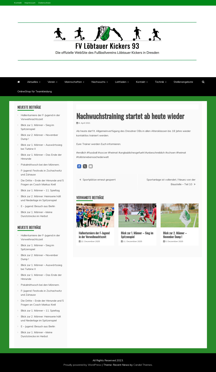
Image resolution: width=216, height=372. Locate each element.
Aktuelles (32, 81)
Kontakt (18, 2)
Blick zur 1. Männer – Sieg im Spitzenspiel (137, 235)
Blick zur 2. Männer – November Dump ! (175, 235)
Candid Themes (142, 364)
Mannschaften (73, 81)
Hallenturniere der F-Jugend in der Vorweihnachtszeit (94, 235)
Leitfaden (120, 81)
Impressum (30, 2)
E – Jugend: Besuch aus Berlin (38, 206)
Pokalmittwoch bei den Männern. (40, 164)
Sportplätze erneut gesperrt (99, 179)
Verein (51, 81)
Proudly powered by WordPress (82, 364)
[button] (79, 166)
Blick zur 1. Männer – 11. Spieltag (40, 190)
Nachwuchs (98, 81)
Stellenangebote (183, 81)
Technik (159, 81)
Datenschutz (44, 2)
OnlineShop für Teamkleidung (34, 91)
